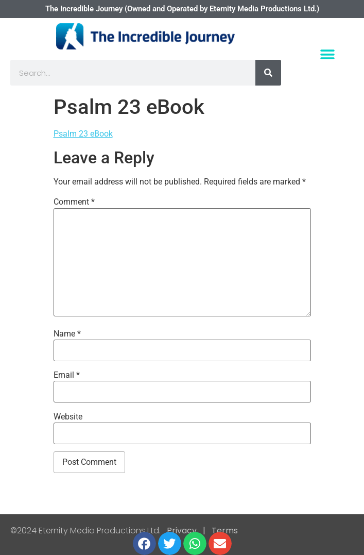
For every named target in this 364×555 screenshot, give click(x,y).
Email (67, 375)
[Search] (268, 73)
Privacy (182, 530)
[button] (327, 54)
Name (67, 334)
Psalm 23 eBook (83, 134)
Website (68, 417)
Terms (224, 530)
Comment (74, 202)
